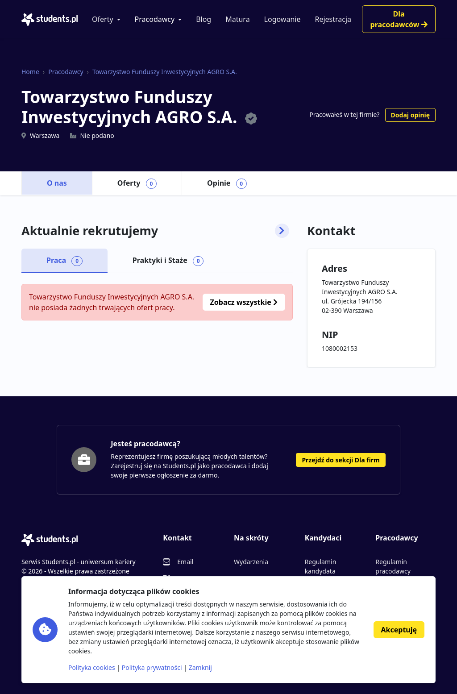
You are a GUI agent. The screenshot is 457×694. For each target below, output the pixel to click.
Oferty (102, 19)
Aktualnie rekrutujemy (155, 231)
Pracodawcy (155, 19)
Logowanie (282, 19)
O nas (57, 183)
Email (185, 561)
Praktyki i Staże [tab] (168, 260)
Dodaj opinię (410, 115)
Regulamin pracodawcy (392, 566)
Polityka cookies (91, 667)
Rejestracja (333, 19)
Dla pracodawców (399, 19)
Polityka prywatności (152, 667)
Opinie (227, 183)
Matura (237, 19)
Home (30, 71)
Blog (203, 19)
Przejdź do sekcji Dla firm (340, 460)
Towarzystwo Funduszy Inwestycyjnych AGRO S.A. (164, 71)
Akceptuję (399, 630)
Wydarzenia (251, 561)
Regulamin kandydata (321, 566)
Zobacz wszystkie (244, 302)
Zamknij (200, 667)
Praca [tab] (64, 260)
